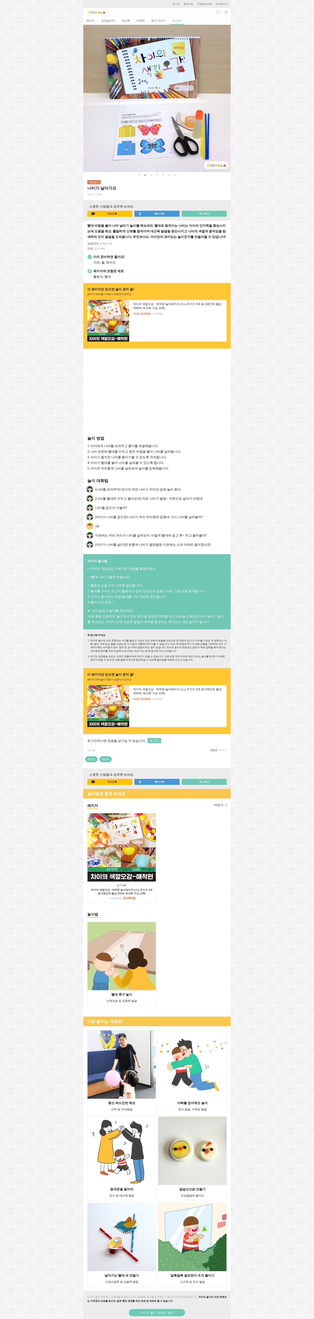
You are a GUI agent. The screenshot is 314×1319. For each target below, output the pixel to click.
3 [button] (151, 175)
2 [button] (145, 175)
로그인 (176, 4)
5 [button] (163, 175)
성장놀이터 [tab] (108, 20)
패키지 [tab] (90, 20)
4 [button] (157, 175)
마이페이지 (222, 4)
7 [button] (175, 175)
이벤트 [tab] (140, 20)
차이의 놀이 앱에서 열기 (157, 1312)
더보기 (220, 805)
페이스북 (151, 214)
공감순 (213, 750)
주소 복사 (204, 213)
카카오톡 (104, 214)
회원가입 (188, 4)
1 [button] (139, 175)
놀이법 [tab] (176, 20)
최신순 (223, 750)
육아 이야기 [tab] (158, 20)
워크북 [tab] (126, 20)
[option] (157, 98)
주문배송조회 (204, 4)
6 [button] (169, 175)
